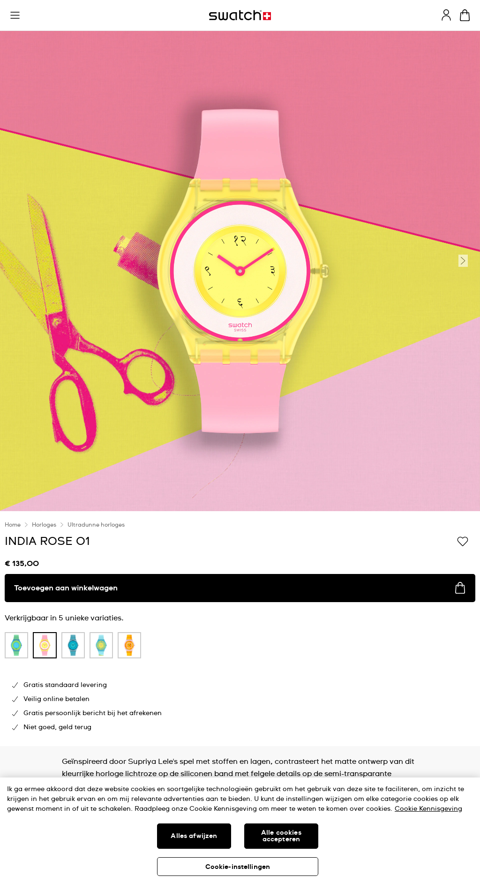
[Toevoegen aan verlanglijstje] (462, 540)
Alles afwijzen (194, 836)
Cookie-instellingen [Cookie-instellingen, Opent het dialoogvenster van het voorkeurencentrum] (237, 867)
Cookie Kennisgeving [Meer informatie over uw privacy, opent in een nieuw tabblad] (428, 809)
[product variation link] (16, 645)
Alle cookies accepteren (281, 836)
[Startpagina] (240, 15)
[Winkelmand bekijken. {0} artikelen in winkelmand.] (465, 15)
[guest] (446, 15)
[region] (240, 830)
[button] (15, 15)
